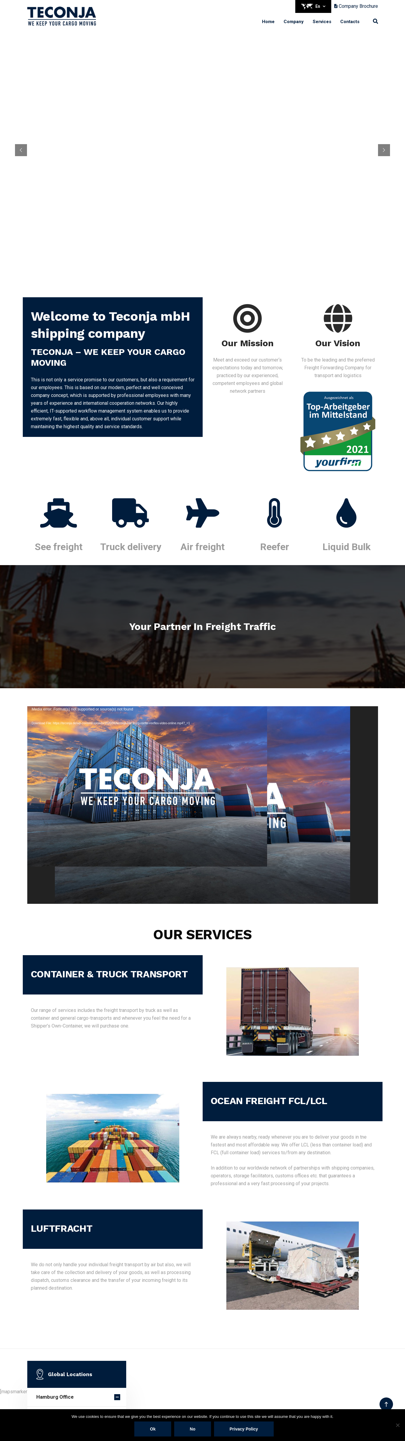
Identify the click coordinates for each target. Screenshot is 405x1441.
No (192, 1429)
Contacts (349, 21)
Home (268, 21)
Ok (153, 1429)
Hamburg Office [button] (55, 1397)
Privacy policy (244, 1429)
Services (322, 21)
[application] (202, 805)
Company (294, 21)
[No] (398, 1425)
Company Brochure (356, 6)
